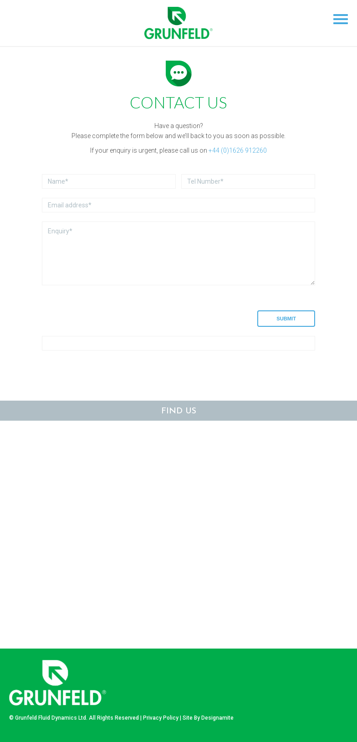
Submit (286, 318)
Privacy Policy (160, 718)
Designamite (217, 718)
